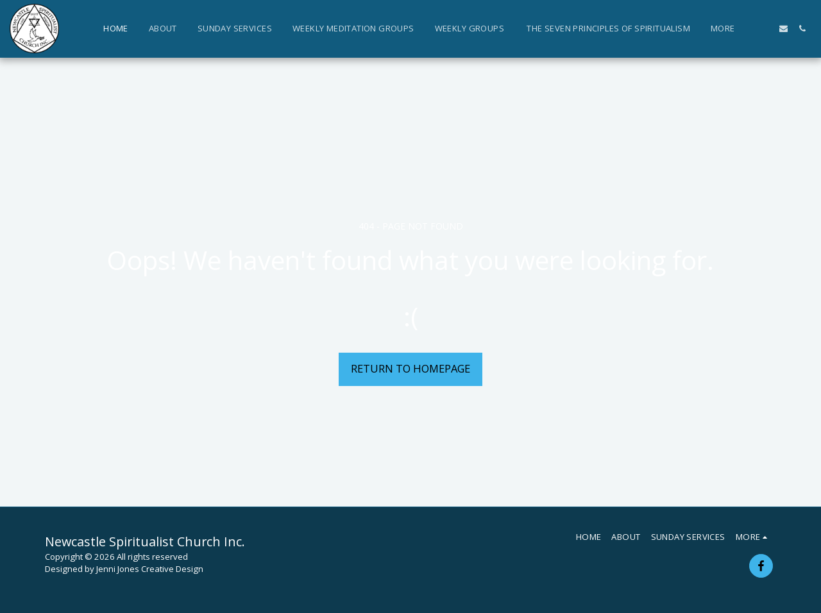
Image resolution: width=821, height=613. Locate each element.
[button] (765, 28)
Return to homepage (410, 368)
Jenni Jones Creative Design (149, 569)
